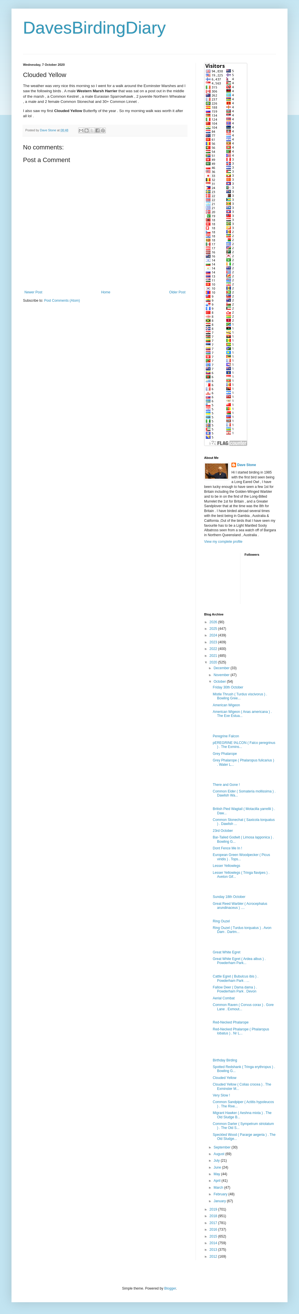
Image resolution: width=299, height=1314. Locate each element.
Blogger (170, 1288)
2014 (214, 1243)
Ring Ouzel (221, 921)
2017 (214, 1223)
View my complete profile (223, 542)
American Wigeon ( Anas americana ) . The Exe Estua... (242, 714)
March (219, 1188)
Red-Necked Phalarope (231, 1022)
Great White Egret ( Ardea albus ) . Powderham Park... (239, 961)
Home (105, 292)
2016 (214, 1230)
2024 (214, 635)
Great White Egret (226, 952)
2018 (214, 1216)
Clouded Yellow (224, 1078)
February (221, 1194)
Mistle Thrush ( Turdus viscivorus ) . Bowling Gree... (240, 696)
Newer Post (33, 292)
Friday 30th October (228, 687)
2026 (214, 622)
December (222, 668)
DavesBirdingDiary (94, 27)
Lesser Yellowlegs (226, 866)
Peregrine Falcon (226, 736)
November (222, 675)
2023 (214, 642)
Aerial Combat (224, 998)
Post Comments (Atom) (62, 301)
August (219, 1154)
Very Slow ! (221, 1095)
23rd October (223, 831)
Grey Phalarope (225, 754)
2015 (214, 1236)
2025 (214, 629)
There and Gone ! (226, 785)
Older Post (177, 292)
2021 (214, 656)
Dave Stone (246, 465)
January (220, 1201)
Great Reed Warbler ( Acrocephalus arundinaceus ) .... (240, 906)
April (217, 1181)
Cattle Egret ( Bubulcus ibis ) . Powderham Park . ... (235, 978)
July (217, 1161)
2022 (214, 649)
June (218, 1167)
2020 (214, 662)
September (222, 1147)
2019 (214, 1209)
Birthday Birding (225, 1060)
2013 (214, 1250)
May (217, 1174)
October (220, 682)
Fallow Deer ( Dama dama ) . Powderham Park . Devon (235, 989)
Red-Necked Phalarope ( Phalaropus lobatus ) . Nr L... (241, 1031)
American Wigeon (226, 705)
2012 (214, 1257)
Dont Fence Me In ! (227, 848)
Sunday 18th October (229, 897)
